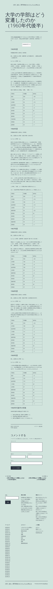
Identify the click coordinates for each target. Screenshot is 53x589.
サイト (12, 460)
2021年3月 (7, 539)
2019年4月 (7, 571)
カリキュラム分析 (25, 529)
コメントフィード (39, 530)
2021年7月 (7, 536)
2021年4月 (7, 537)
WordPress (45, 583)
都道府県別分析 (24, 543)
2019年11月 (7, 559)
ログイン (37, 527)
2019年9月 (7, 562)
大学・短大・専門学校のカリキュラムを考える (26, 5)
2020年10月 (7, 544)
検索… (6, 495)
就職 (22, 534)
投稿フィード (38, 529)
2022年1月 (7, 530)
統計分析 (40, 426)
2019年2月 (7, 574)
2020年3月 (7, 552)
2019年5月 (7, 569)
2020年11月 (7, 543)
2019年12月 (7, 557)
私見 (22, 537)
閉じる (28, 44)
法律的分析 (23, 536)
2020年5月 (7, 548)
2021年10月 (7, 534)
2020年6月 (7, 546)
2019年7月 (7, 566)
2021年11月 (7, 532)
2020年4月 (7, 550)
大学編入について (25, 501)
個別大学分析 (24, 530)
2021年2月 (7, 541)
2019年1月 (7, 576)
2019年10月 (7, 560)
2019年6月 (7, 567)
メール (29, 453)
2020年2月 (7, 553)
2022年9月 (7, 527)
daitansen (15, 427)
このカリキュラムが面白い (26, 527)
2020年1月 (7, 555)
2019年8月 (7, 564)
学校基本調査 (17, 37)
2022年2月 (7, 529)
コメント (13, 441)
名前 (12, 453)
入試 (22, 532)
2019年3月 (7, 573)
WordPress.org (39, 532)
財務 (22, 541)
